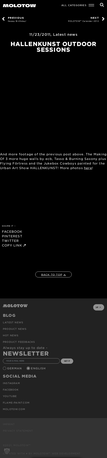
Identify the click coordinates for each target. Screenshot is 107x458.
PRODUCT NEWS (14, 328)
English (39, 368)
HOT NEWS (11, 335)
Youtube (10, 396)
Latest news (65, 34)
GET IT (67, 361)
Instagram (11, 383)
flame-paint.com (16, 402)
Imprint (9, 424)
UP (98, 307)
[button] (7, 451)
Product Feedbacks (19, 341)
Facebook (11, 389)
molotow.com (14, 409)
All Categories (73, 5)
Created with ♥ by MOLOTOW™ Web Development (42, 453)
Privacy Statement (18, 430)
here (88, 168)
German (15, 368)
